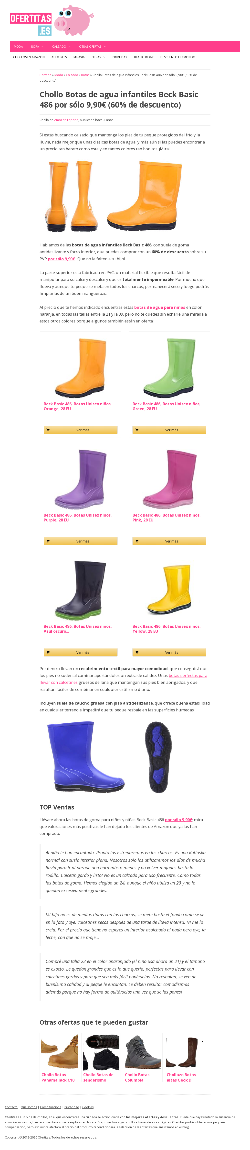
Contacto (11, 1107)
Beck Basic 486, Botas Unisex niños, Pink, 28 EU (167, 517)
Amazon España (66, 120)
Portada (46, 75)
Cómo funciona (50, 1107)
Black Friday (144, 57)
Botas (85, 75)
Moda (18, 46)
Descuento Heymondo (177, 57)
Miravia (79, 57)
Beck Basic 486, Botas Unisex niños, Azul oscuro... (78, 629)
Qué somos (29, 1107)
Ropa (39, 46)
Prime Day (120, 57)
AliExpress (59, 57)
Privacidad (71, 1107)
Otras (100, 57)
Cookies (88, 1107)
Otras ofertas (94, 46)
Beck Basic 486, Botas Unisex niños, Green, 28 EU (167, 406)
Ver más (82, 430)
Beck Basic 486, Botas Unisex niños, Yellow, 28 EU (167, 629)
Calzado (63, 46)
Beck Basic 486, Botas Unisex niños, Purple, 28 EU (78, 517)
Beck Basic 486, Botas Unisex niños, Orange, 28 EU (78, 406)
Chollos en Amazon (29, 57)
